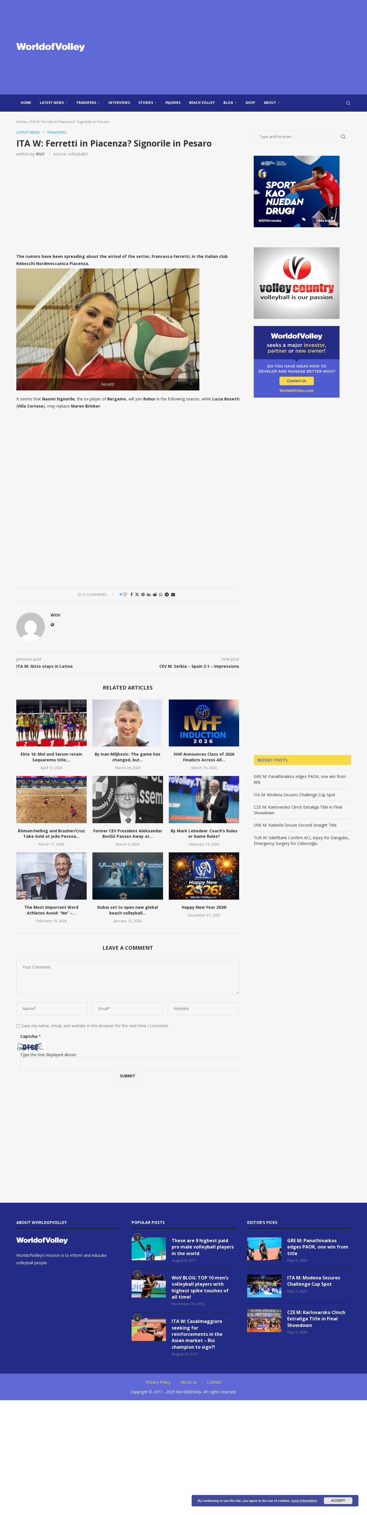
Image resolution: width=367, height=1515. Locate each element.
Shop (250, 102)
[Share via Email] (173, 594)
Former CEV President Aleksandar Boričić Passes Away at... (127, 833)
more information (304, 1500)
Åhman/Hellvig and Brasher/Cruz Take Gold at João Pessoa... (51, 833)
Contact (214, 1382)
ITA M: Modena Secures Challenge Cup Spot (294, 794)
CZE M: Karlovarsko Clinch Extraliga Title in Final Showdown (316, 1318)
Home (26, 102)
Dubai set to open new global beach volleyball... (127, 910)
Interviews (119, 102)
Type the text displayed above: (48, 1054)
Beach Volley (202, 102)
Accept (338, 1501)
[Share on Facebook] (131, 594)
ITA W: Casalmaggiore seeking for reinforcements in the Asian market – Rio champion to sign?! (197, 1334)
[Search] (348, 103)
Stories (145, 102)
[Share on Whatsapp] (160, 594)
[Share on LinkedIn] (148, 594)
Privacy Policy (158, 1382)
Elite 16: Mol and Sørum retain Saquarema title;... (51, 757)
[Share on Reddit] (155, 594)
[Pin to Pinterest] (143, 594)
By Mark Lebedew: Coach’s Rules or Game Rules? (204, 833)
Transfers (86, 102)
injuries (172, 102)
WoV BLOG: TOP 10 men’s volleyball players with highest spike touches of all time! (200, 1287)
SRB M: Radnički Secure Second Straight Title (295, 825)
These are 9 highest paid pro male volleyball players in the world (203, 1247)
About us (188, 1382)
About (270, 102)
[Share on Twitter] (137, 594)
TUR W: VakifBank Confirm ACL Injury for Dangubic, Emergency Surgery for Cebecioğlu (301, 840)
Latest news (52, 102)
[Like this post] (125, 594)
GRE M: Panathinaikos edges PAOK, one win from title (317, 1247)
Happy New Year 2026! (204, 907)
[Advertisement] (241, 47)
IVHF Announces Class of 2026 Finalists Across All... (204, 757)
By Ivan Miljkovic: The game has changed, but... (127, 757)
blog (228, 102)
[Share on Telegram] (167, 594)
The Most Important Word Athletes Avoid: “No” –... (51, 910)
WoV (40, 154)
